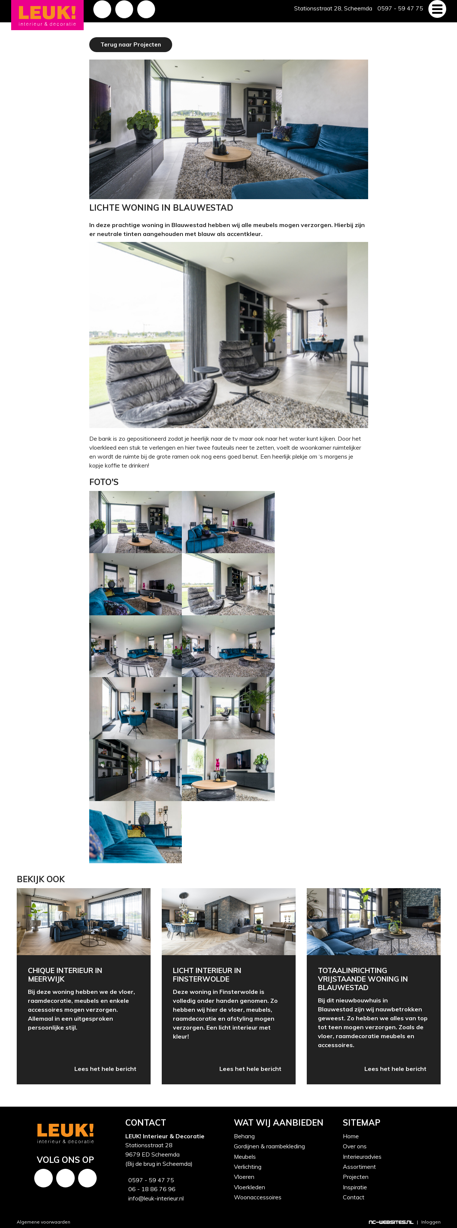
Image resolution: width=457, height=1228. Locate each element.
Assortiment (359, 1166)
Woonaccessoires (257, 1195)
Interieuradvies (362, 1156)
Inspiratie (355, 1185)
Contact (353, 1195)
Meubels (245, 1156)
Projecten (356, 1175)
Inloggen (431, 1220)
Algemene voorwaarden (43, 1220)
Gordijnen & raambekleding (269, 1146)
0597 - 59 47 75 (149, 1179)
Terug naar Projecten (131, 44)
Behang (244, 1136)
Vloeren (244, 1175)
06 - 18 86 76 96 (150, 1188)
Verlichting (247, 1166)
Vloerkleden (249, 1185)
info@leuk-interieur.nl (154, 1197)
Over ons (355, 1146)
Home (351, 1136)
